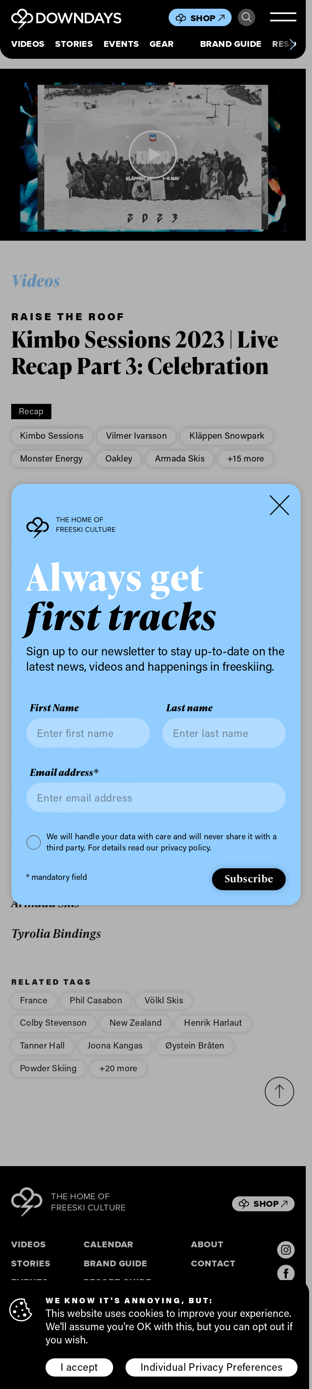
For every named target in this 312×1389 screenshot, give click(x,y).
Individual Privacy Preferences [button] (211, 1366)
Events (121, 44)
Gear (162, 44)
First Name (54, 708)
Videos (28, 44)
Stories (74, 44)
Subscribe (249, 878)
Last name (189, 708)
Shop (208, 18)
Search (247, 17)
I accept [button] (79, 1366)
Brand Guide (231, 44)
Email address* (64, 772)
